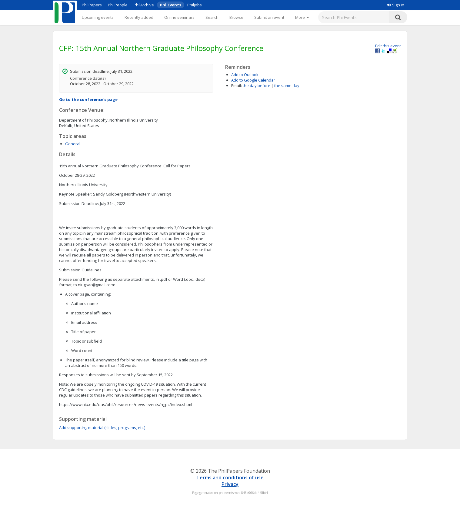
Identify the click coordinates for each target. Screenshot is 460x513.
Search (211, 17)
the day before (256, 85)
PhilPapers (92, 5)
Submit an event (269, 17)
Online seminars (179, 17)
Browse (236, 17)
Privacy (230, 484)
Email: (236, 85)
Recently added (139, 17)
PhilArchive (144, 5)
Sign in (395, 5)
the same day (286, 85)
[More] (302, 17)
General (72, 143)
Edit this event (388, 46)
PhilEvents (170, 5)
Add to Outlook (244, 74)
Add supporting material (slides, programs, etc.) (102, 427)
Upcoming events (98, 17)
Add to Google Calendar (253, 80)
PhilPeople (118, 5)
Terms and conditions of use (230, 477)
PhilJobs (194, 5)
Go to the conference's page (88, 99)
